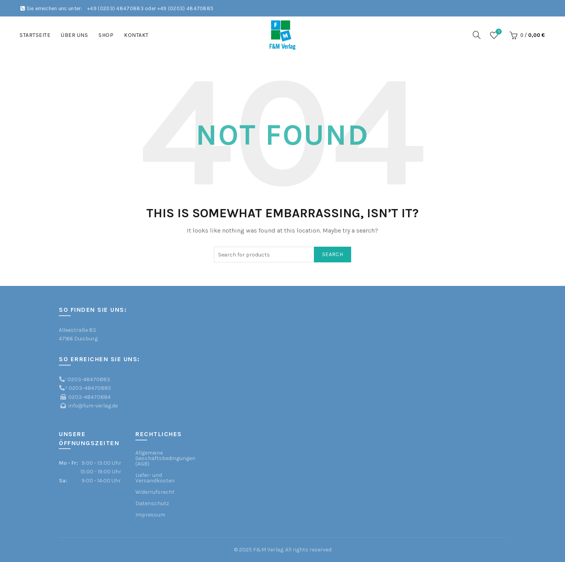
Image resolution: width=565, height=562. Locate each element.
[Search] (476, 35)
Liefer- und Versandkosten (155, 478)
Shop (105, 35)
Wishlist (498, 32)
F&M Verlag (268, 549)
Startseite (35, 35)
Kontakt (136, 35)
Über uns (74, 35)
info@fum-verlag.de (93, 405)
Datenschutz (152, 503)
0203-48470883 (88, 379)
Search (332, 254)
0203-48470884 (89, 397)
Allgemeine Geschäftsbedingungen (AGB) (165, 458)
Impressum (150, 514)
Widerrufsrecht (155, 492)
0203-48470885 (90, 388)
